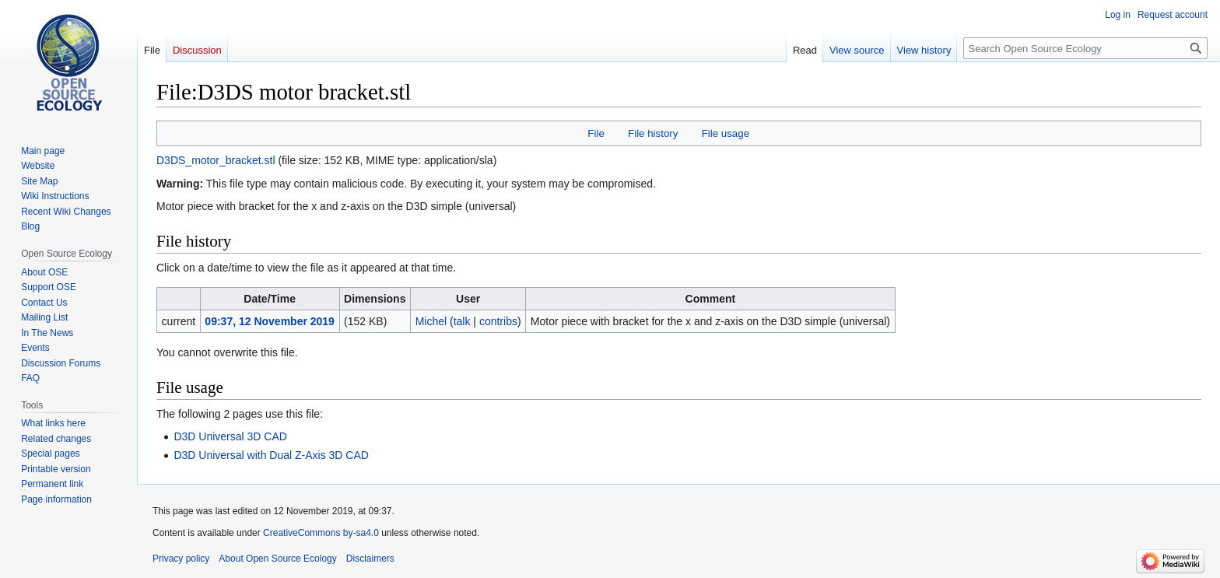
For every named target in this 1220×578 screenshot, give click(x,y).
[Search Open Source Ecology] (1085, 48)
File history (653, 133)
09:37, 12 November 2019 (270, 321)
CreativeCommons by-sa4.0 (321, 532)
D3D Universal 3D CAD (230, 436)
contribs (498, 321)
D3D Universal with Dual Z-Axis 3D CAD (271, 455)
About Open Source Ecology (277, 558)
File (595, 133)
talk (462, 321)
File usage (725, 133)
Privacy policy (180, 558)
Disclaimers (370, 558)
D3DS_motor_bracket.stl (215, 160)
